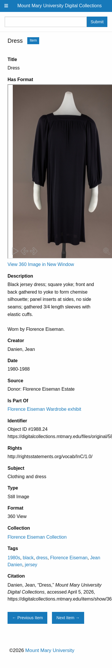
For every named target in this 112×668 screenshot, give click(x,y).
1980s (14, 557)
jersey (31, 564)
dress (42, 557)
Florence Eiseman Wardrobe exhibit (44, 409)
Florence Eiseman (69, 557)
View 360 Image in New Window (41, 264)
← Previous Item (27, 617)
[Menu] (6, 6)
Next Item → (68, 617)
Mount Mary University (49, 650)
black (28, 557)
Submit (97, 21)
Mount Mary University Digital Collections (59, 5)
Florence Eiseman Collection (37, 537)
